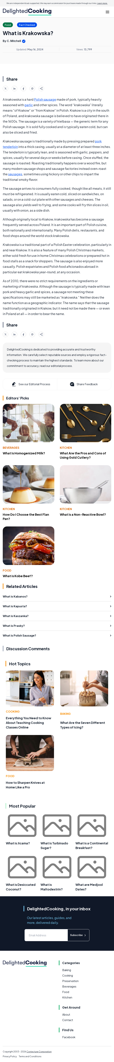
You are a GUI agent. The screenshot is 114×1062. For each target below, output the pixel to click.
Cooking (13, 711)
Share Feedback (83, 384)
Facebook (68, 1037)
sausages (15, 174)
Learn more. (102, 3)
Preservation (70, 981)
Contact (67, 1020)
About (66, 1014)
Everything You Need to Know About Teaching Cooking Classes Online (28, 722)
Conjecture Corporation (39, 1051)
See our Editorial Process (30, 384)
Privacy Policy (10, 1056)
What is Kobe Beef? (18, 576)
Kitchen (66, 447)
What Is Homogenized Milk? (24, 453)
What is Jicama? (18, 843)
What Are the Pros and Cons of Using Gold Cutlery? (83, 455)
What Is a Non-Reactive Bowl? (83, 514)
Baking (65, 713)
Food (7, 570)
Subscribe (78, 935)
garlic (28, 105)
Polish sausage (45, 99)
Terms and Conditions (30, 1056)
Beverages (11, 447)
